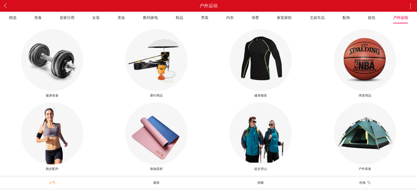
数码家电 (150, 17)
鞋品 (179, 17)
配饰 (346, 17)
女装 (96, 17)
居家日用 (67, 17)
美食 (38, 17)
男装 (204, 17)
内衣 (230, 17)
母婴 (255, 17)
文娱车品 (317, 17)
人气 (52, 183)
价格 (364, 183)
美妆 (121, 17)
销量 (260, 183)
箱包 (371, 17)
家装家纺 (284, 17)
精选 (12, 17)
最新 (156, 183)
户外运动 (400, 17)
